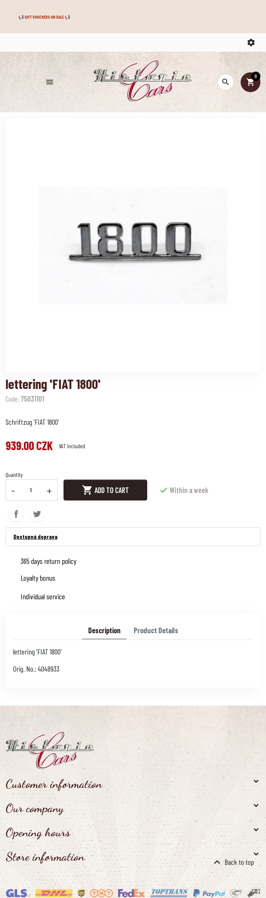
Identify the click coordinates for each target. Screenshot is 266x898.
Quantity (14, 474)
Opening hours (38, 832)
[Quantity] (31, 490)
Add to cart (105, 490)
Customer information (54, 784)
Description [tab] (104, 630)
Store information (45, 857)
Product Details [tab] (156, 630)
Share (16, 513)
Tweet (37, 513)
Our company (35, 808)
